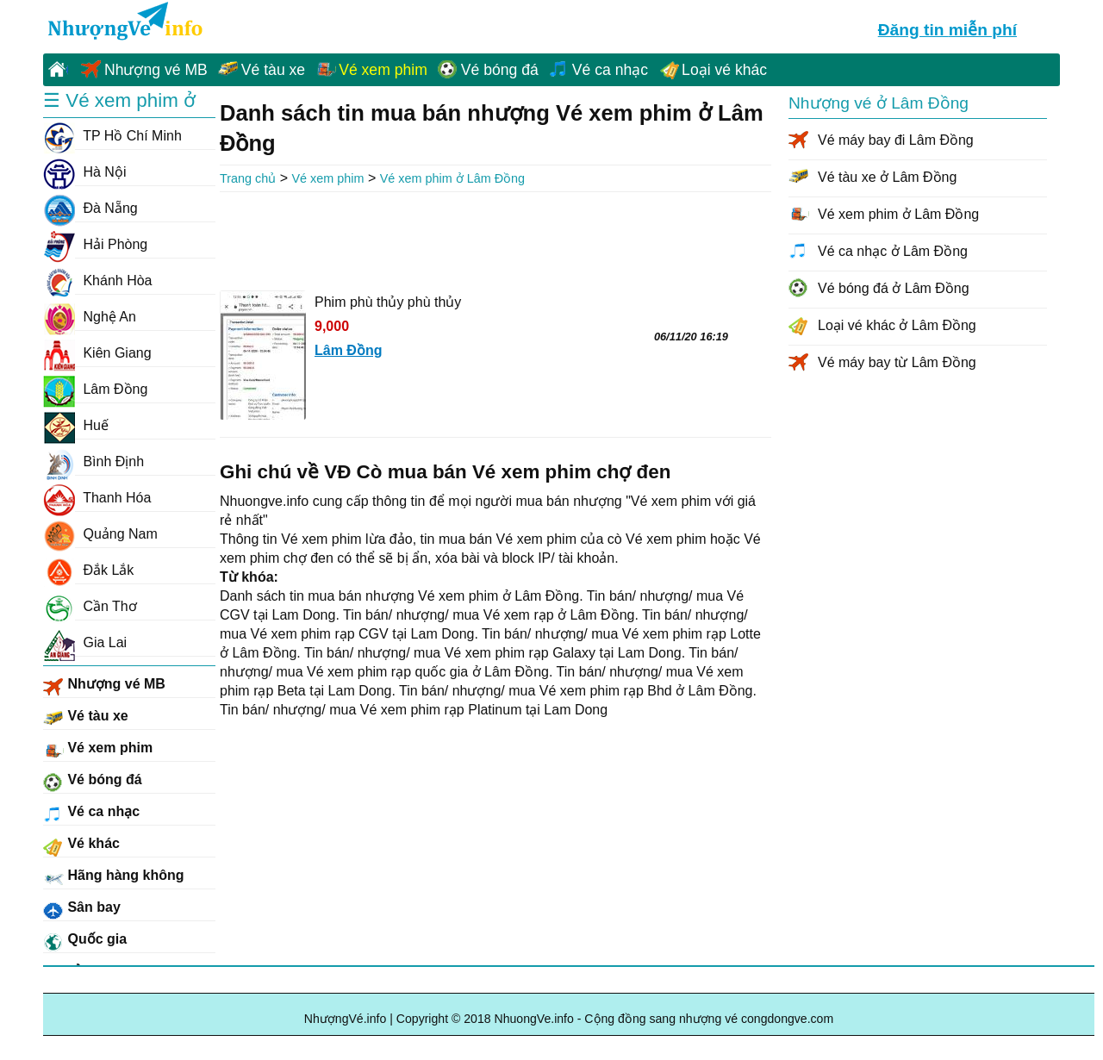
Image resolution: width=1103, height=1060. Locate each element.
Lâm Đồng (95, 389)
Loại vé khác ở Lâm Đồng (897, 325)
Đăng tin (947, 27)
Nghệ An (89, 317)
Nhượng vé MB (156, 69)
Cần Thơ (90, 606)
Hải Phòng (95, 245)
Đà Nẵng (90, 208)
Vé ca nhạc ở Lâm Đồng (893, 251)
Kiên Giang (97, 353)
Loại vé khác (724, 69)
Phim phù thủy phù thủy (388, 302)
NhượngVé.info (345, 1019)
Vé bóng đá (500, 69)
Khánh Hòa (98, 281)
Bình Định (93, 462)
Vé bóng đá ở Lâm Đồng (893, 288)
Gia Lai (85, 643)
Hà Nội (84, 172)
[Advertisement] (495, 239)
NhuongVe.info (123, 22)
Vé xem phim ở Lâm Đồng (452, 178)
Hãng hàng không (113, 878)
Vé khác (81, 846)
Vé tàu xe (273, 69)
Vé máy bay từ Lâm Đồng (897, 362)
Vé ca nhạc (610, 69)
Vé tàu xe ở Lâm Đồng (887, 177)
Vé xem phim (383, 69)
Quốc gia (85, 942)
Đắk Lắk (88, 570)
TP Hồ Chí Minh (112, 136)
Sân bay (82, 910)
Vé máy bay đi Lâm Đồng (896, 140)
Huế (76, 426)
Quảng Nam (100, 534)
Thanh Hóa (97, 498)
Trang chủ (248, 178)
